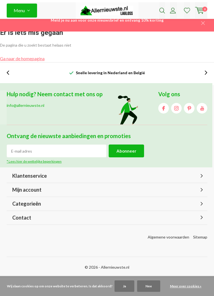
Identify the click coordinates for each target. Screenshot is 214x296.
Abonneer (126, 169)
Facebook (163, 125)
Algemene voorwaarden (168, 255)
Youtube (202, 125)
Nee (148, 286)
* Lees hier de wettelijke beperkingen (34, 179)
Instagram (176, 125)
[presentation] (11, 91)
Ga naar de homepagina (22, 76)
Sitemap (200, 255)
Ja (124, 286)
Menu (19, 25)
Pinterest (189, 125)
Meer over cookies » (185, 286)
